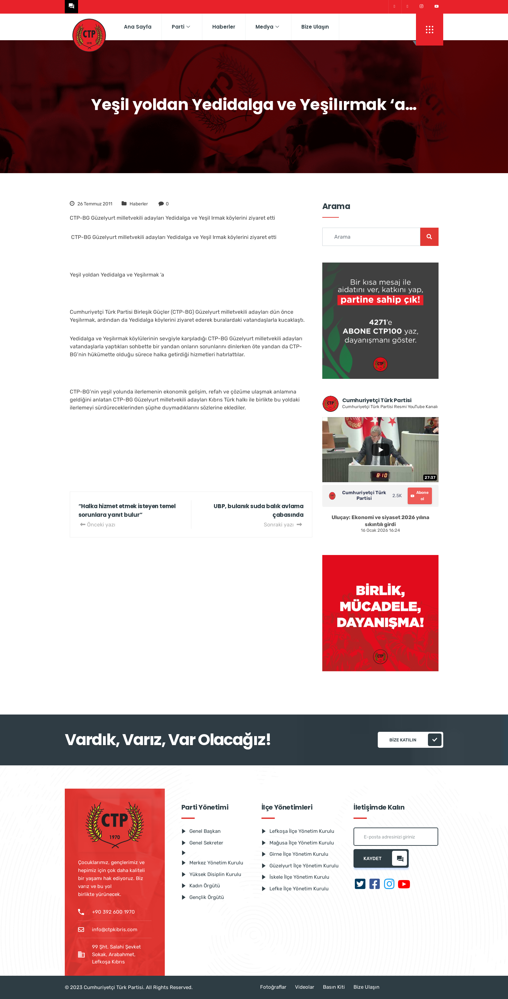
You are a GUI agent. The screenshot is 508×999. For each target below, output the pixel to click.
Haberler (223, 26)
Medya (267, 26)
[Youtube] (437, 6)
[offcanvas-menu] (429, 30)
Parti (181, 26)
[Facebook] (407, 7)
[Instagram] (421, 6)
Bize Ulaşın (315, 26)
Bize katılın (415, 739)
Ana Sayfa (138, 26)
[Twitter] (394, 7)
